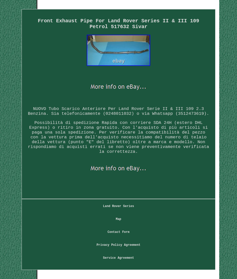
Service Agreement (118, 258)
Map (118, 219)
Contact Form (118, 232)
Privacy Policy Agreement (119, 245)
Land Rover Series (118, 206)
